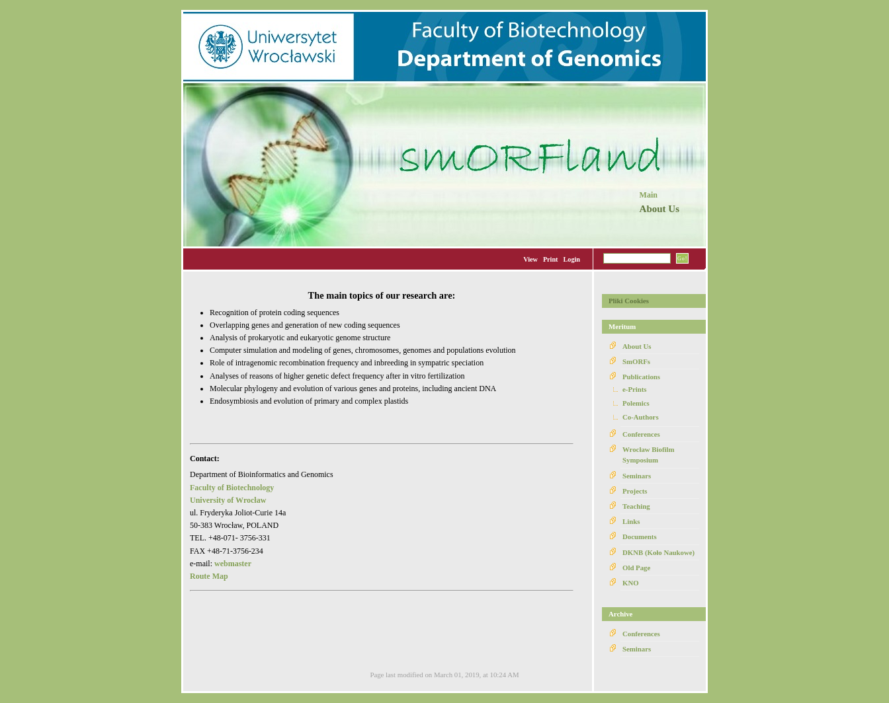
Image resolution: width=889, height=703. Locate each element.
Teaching (636, 506)
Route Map (209, 576)
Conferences (641, 434)
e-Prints (634, 389)
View (530, 259)
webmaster (232, 563)
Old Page (636, 568)
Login (572, 259)
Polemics (636, 403)
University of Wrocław (228, 500)
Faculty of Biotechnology (232, 487)
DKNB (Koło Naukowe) (658, 552)
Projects (635, 491)
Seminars (636, 476)
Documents (639, 536)
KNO (630, 583)
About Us (637, 346)
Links (631, 521)
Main (648, 195)
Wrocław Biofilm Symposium (648, 454)
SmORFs (636, 361)
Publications (641, 377)
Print (550, 259)
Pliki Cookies (629, 301)
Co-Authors (640, 417)
